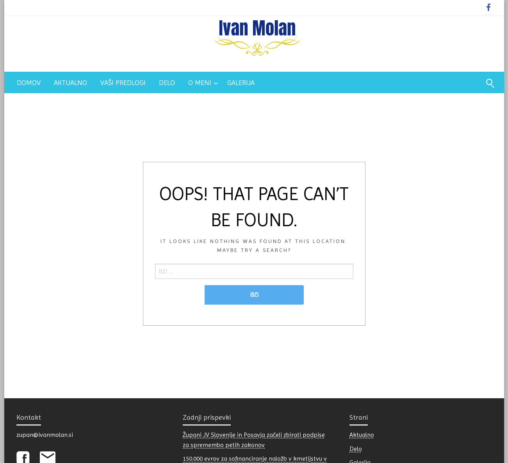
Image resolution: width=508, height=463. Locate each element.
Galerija (241, 82)
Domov (29, 82)
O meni (199, 82)
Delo (167, 82)
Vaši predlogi (123, 82)
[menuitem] (28, 82)
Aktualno (70, 82)
